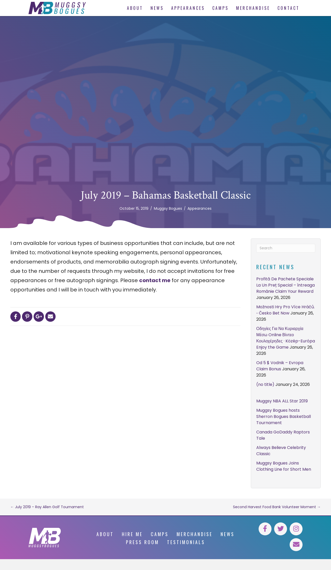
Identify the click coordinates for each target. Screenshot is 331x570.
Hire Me (132, 534)
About (105, 534)
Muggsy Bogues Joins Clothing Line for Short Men (283, 466)
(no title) (265, 384)
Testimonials (186, 542)
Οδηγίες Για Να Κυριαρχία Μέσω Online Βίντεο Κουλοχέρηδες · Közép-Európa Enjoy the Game (285, 338)
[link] (135, 8)
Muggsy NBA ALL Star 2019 (282, 401)
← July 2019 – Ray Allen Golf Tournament (47, 506)
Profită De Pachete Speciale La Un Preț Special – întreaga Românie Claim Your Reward (285, 285)
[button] (265, 528)
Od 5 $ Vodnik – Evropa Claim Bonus (279, 366)
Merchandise (195, 534)
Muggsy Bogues (168, 208)
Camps (160, 534)
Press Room (142, 542)
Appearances (199, 208)
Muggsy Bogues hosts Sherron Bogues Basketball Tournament (283, 416)
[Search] (285, 248)
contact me (154, 280)
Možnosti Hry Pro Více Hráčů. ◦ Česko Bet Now (285, 310)
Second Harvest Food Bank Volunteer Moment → (277, 506)
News (228, 534)
